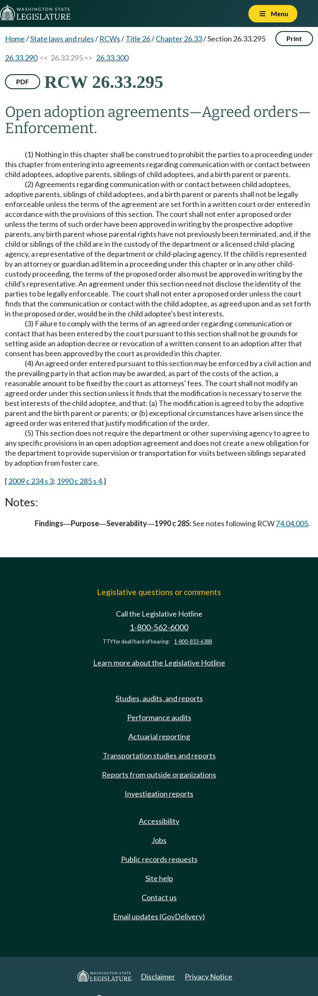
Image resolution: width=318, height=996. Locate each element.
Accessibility (159, 821)
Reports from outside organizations (159, 774)
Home (15, 38)
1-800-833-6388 (193, 642)
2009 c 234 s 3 (30, 481)
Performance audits (159, 717)
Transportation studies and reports (159, 755)
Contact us (159, 897)
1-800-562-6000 (159, 627)
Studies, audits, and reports (159, 698)
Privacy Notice (208, 976)
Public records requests (159, 859)
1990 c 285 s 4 (79, 481)
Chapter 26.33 (179, 38)
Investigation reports (159, 793)
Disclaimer (158, 976)
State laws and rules (62, 38)
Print (294, 38)
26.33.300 (112, 57)
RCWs (109, 38)
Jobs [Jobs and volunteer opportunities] (159, 840)
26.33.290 (21, 57)
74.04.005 (292, 523)
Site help (159, 878)
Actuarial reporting (159, 736)
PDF (22, 81)
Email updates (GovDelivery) (159, 916)
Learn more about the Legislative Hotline (159, 662)
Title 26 (137, 38)
